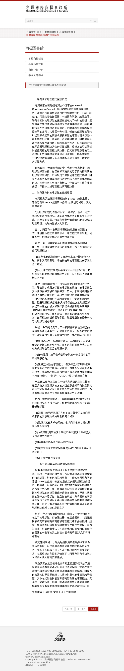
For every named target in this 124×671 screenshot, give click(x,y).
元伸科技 (41, 665)
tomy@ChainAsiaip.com (37, 657)
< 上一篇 (68, 609)
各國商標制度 (66, 32)
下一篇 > (81, 609)
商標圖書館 (50, 32)
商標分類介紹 (35, 69)
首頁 (39, 32)
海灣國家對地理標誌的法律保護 (42, 35)
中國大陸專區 (35, 75)
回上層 (93, 609)
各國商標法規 (35, 64)
